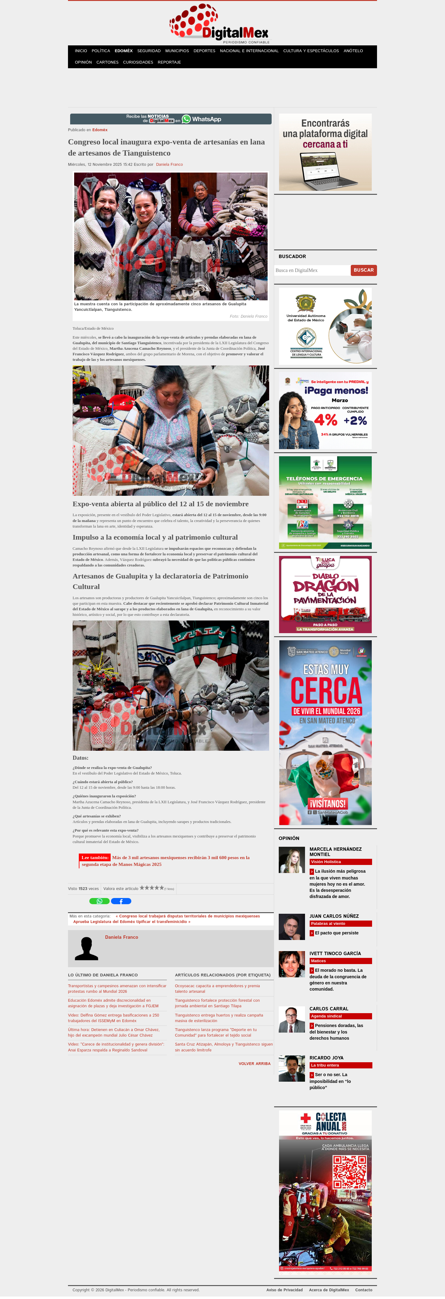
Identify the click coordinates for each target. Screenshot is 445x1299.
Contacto (363, 1293)
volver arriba (255, 1066)
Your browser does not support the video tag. (325, 223)
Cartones (109, 65)
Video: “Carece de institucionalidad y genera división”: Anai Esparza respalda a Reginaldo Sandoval (116, 1049)
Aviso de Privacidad (284, 1293)
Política (102, 52)
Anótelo (358, 52)
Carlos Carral (329, 1011)
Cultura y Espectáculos (315, 52)
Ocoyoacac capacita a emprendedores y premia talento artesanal (217, 991)
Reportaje (172, 65)
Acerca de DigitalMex (329, 1293)
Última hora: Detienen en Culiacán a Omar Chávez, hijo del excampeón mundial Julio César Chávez (114, 1035)
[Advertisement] (222, 89)
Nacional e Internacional (254, 52)
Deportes (209, 52)
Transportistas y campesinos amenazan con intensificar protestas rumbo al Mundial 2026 (117, 991)
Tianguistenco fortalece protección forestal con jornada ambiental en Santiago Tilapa (217, 1006)
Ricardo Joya (327, 1060)
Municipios (181, 52)
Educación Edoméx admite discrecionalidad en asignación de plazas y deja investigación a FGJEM (113, 1006)
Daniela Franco (169, 167)
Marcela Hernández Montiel (336, 854)
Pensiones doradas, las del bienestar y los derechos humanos (336, 1034)
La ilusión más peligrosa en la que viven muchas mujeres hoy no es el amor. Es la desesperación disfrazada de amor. (338, 886)
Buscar (364, 272)
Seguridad (152, 52)
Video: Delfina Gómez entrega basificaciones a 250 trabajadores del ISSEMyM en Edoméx (113, 1020)
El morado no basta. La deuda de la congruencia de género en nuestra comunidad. (338, 982)
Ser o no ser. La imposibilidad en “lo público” (330, 1083)
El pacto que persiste (336, 935)
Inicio (81, 52)
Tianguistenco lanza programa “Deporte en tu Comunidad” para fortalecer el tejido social (215, 1035)
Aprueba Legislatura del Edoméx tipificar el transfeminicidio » (131, 924)
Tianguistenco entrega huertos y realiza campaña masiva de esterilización (219, 1020)
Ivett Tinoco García (335, 956)
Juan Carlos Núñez (334, 919)
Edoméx (126, 52)
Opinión (84, 65)
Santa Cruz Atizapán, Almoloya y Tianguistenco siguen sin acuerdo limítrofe (224, 1049)
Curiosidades (140, 65)
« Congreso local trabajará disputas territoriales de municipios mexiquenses (188, 919)
